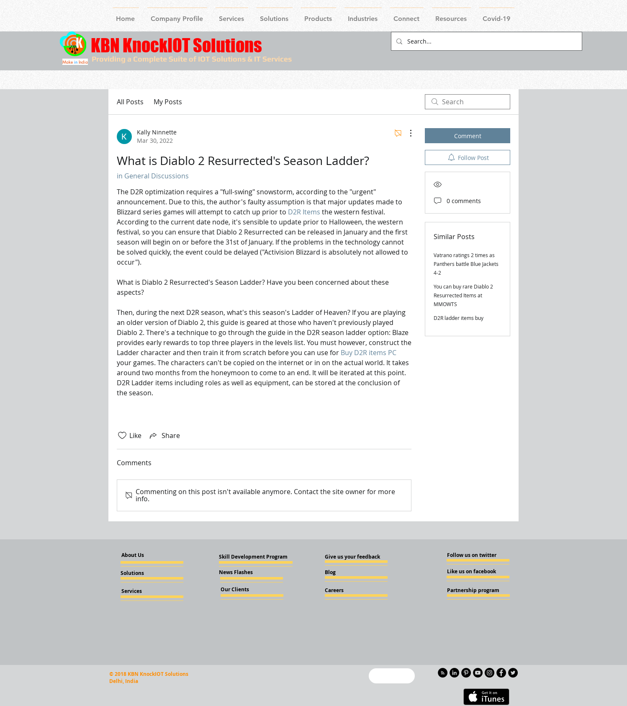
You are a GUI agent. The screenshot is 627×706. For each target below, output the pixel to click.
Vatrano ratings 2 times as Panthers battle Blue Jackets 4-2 (466, 264)
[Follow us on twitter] (472, 555)
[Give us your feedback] (355, 557)
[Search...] (485, 41)
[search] (467, 101)
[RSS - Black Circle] (442, 673)
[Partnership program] (473, 590)
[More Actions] (406, 133)
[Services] (145, 591)
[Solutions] (143, 573)
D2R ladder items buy (458, 317)
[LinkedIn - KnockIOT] (454, 673)
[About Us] (139, 555)
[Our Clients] (243, 589)
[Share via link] (164, 435)
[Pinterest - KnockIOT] (466, 673)
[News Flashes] (243, 572)
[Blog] (347, 572)
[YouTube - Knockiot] (478, 673)
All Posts (130, 101)
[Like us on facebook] (472, 571)
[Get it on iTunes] (486, 696)
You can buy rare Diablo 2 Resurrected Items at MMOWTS (463, 295)
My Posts (168, 101)
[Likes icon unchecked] (122, 435)
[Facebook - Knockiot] (501, 673)
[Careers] (347, 590)
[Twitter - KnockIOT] (513, 673)
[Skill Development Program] (253, 557)
